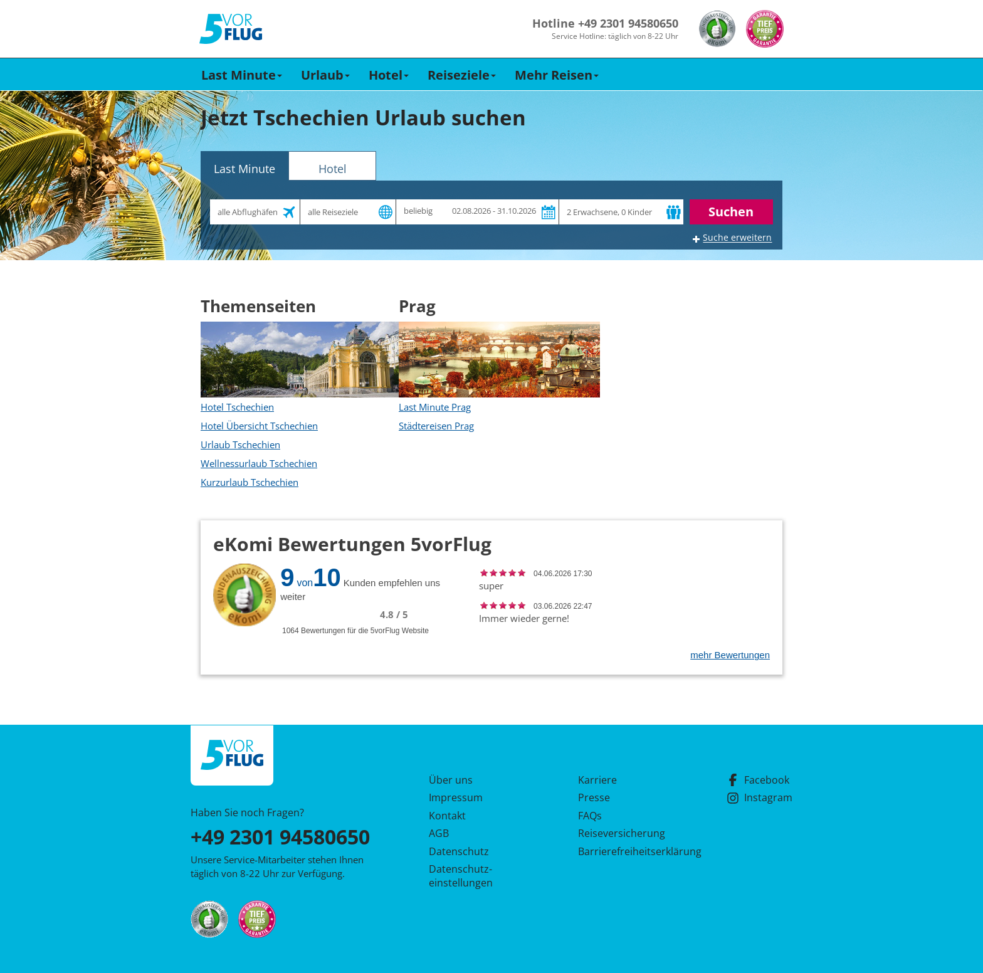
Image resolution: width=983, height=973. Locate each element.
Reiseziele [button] (462, 74)
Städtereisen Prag (436, 425)
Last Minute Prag (435, 407)
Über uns (451, 780)
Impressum (456, 797)
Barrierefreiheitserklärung (625, 851)
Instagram (759, 797)
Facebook (758, 780)
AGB (439, 833)
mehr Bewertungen (730, 655)
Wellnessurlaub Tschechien (259, 463)
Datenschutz (459, 851)
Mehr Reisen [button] (557, 74)
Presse (594, 797)
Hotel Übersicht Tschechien (259, 425)
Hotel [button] (389, 74)
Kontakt (447, 816)
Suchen (731, 211)
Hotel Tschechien (237, 407)
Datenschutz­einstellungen (461, 876)
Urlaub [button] (325, 74)
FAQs (590, 816)
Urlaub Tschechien (240, 444)
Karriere (597, 780)
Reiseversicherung (621, 833)
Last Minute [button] (241, 74)
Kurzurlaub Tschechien (249, 482)
